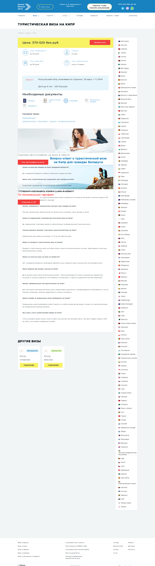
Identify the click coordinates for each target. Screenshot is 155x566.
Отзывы (80, 15)
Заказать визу (100, 42)
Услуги (51, 15)
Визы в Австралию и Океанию (29, 556)
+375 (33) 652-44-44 (127, 4)
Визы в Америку (23, 553)
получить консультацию (99, 7)
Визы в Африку (23, 549)
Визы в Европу (23, 542)
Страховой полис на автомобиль (77, 549)
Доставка (131, 546)
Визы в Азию (22, 546)
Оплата (116, 549)
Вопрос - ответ (112, 15)
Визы (36, 15)
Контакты (133, 15)
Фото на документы (73, 553)
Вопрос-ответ (118, 546)
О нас (65, 15)
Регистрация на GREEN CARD (76, 546)
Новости (94, 15)
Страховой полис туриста (75, 542)
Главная (21, 15)
